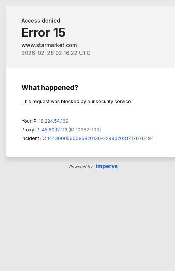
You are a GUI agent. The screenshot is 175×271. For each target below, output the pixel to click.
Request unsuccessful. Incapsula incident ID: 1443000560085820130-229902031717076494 (87, 135)
